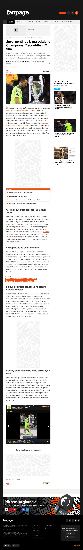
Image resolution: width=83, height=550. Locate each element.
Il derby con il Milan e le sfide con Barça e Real (22, 203)
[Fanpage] (8, 520)
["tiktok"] (6, 509)
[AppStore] (7, 545)
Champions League (37, 21)
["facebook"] (24, 509)
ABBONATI (62, 12)
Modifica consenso (38, 538)
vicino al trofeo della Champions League (20, 111)
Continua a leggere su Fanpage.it (28, 450)
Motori (72, 21)
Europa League (48, 21)
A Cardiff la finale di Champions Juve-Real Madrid (19, 37)
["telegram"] (28, 509)
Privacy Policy (36, 530)
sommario (9, 189)
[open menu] (5, 22)
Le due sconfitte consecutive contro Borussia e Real (24, 200)
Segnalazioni (36, 527)
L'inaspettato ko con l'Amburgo (18, 196)
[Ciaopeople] (76, 546)
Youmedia (35, 525)
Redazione (35, 535)
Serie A (29, 21)
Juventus (18, 479)
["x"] (19, 509)
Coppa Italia (65, 21)
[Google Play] (16, 545)
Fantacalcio (57, 21)
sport (11, 21)
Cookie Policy (36, 532)
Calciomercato (21, 21)
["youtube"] (15, 509)
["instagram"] (11, 509)
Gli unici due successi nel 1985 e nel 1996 (21, 192)
